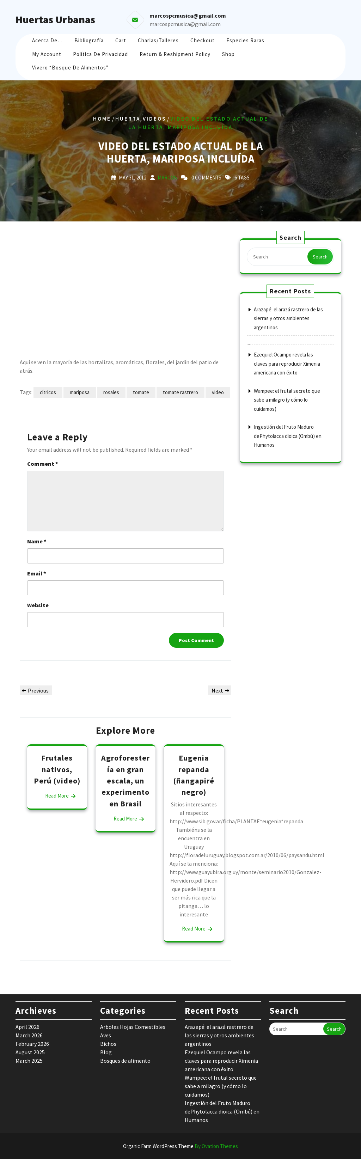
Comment (42, 463)
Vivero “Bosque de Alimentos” (70, 67)
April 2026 (27, 1026)
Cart (120, 40)
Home (102, 118)
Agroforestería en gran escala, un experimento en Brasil (125, 780)
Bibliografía (89, 40)
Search (320, 257)
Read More (57, 795)
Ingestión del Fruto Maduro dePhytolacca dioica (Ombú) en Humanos (288, 435)
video (218, 392)
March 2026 (29, 1035)
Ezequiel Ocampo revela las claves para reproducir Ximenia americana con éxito (287, 363)
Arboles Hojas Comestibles (132, 1026)
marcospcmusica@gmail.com (185, 24)
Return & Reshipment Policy (175, 54)
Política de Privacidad (100, 54)
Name (37, 541)
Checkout (202, 40)
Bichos (108, 1043)
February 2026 (32, 1043)
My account (46, 54)
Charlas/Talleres (158, 40)
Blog (106, 1052)
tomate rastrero (180, 392)
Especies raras (245, 40)
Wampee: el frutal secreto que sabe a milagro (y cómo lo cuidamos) (287, 400)
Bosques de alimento (125, 1060)
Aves (105, 1035)
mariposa (80, 392)
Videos (154, 118)
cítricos (48, 392)
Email (36, 573)
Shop (228, 54)
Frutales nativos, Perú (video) (57, 769)
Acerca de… (47, 40)
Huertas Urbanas (55, 19)
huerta (127, 118)
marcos (167, 177)
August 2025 (30, 1052)
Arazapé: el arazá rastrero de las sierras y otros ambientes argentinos (288, 318)
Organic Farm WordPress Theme (180, 1146)
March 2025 (29, 1060)
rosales (111, 392)
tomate (141, 392)
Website (38, 605)
